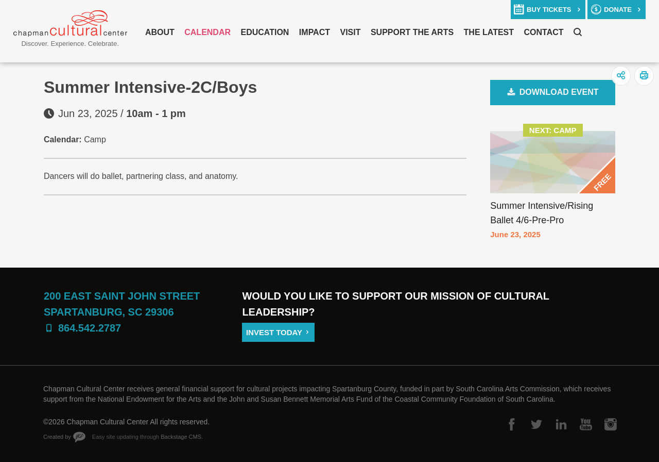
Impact (314, 32)
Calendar (207, 32)
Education (264, 32)
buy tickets (549, 9)
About (160, 32)
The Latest (489, 32)
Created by (57, 437)
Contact (544, 32)
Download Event (559, 92)
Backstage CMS (181, 437)
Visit (350, 32)
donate (618, 9)
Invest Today (274, 332)
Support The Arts (412, 32)
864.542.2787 (89, 328)
